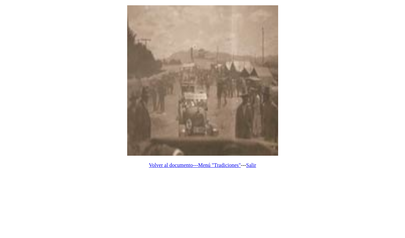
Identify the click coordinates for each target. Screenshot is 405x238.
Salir (251, 165)
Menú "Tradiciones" (219, 165)
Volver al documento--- (173, 165)
